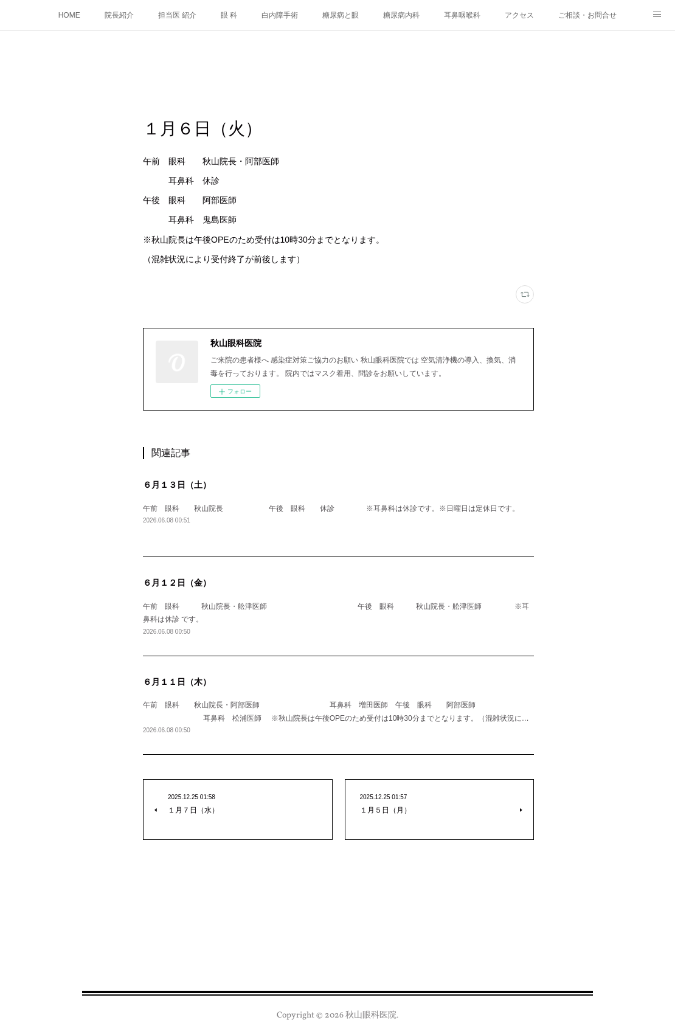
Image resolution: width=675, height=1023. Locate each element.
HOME (69, 15)
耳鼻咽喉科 (462, 15)
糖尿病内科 (401, 15)
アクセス (519, 15)
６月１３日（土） (177, 485)
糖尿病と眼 (340, 15)
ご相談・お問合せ (587, 15)
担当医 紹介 (177, 15)
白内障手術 (279, 15)
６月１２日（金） (177, 583)
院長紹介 (119, 15)
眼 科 (229, 15)
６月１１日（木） (177, 682)
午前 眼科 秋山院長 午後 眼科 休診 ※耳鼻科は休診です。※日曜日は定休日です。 (331, 508)
